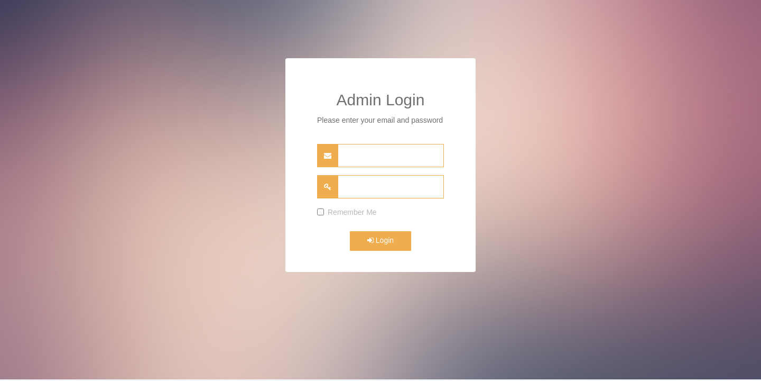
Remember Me (347, 212)
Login (380, 240)
